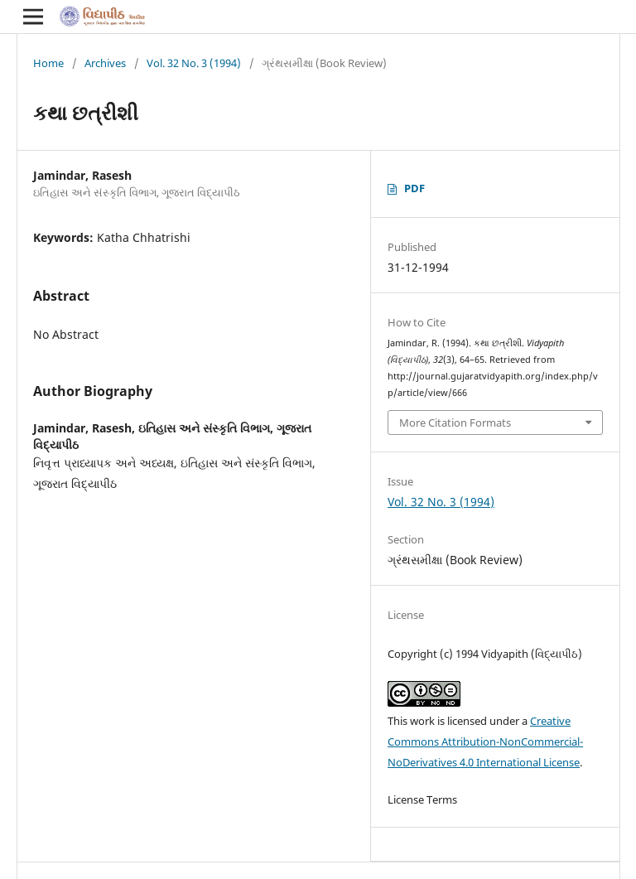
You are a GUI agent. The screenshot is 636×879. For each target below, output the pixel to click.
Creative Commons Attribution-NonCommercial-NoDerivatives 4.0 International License (485, 741)
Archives (105, 63)
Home (48, 63)
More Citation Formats (455, 422)
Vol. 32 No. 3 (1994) (194, 63)
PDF (414, 188)
